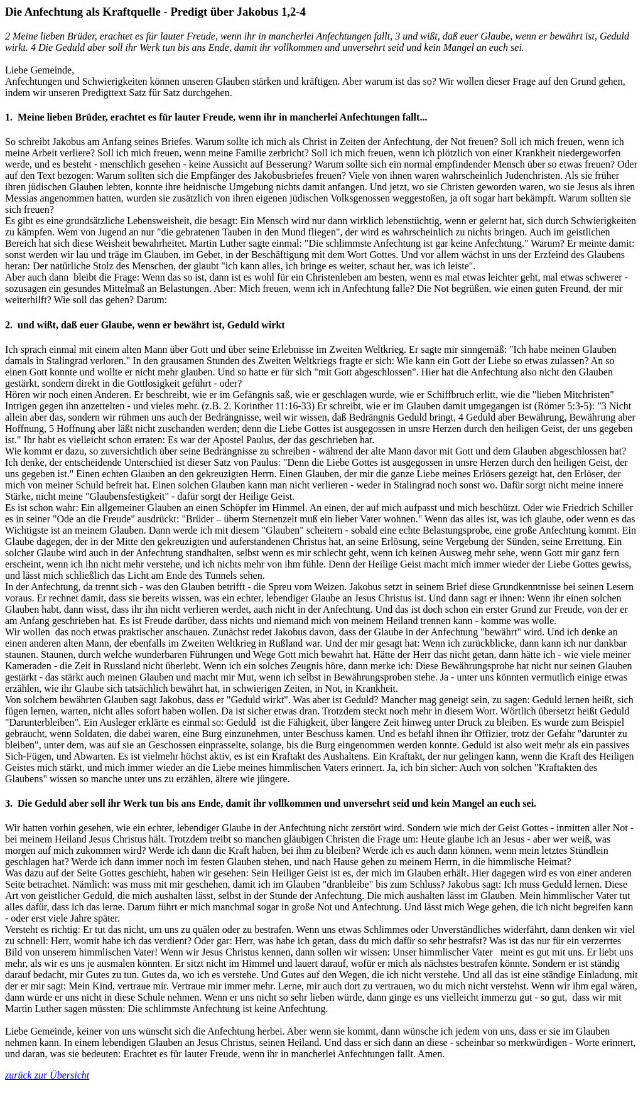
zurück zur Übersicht (47, 1075)
